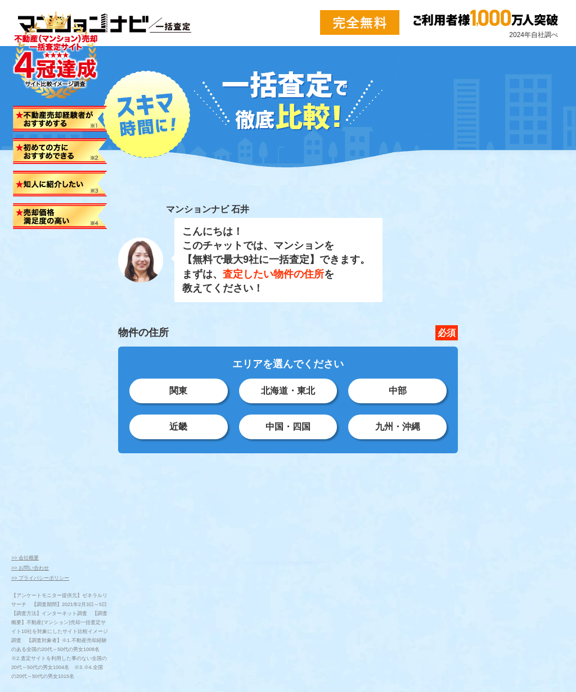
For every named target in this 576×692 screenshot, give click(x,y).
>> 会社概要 (25, 558)
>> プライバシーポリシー (40, 578)
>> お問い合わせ (30, 568)
